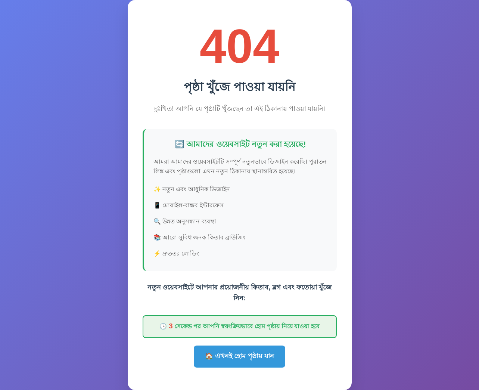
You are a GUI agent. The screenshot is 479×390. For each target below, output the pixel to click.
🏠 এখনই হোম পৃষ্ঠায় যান (239, 356)
